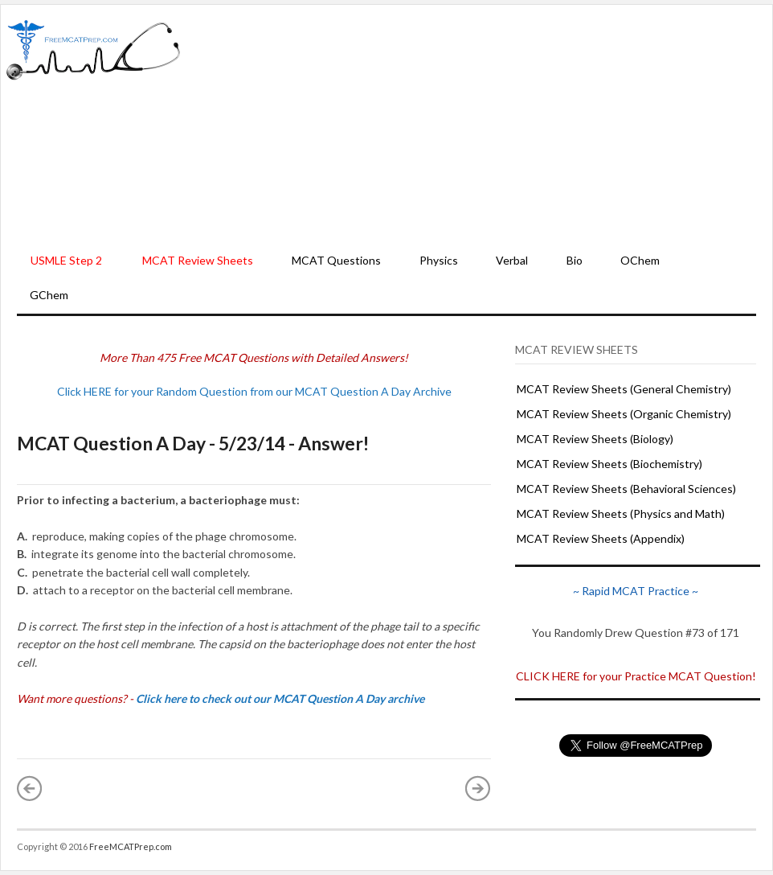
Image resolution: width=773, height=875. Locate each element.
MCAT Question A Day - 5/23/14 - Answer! (193, 443)
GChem (49, 295)
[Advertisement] (476, 125)
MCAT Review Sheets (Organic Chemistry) (624, 414)
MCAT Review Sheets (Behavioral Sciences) (626, 488)
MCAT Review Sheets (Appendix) (601, 538)
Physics (438, 260)
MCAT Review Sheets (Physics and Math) (621, 513)
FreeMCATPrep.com (130, 846)
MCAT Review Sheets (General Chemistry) (624, 389)
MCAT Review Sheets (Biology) (595, 439)
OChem (640, 260)
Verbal (512, 260)
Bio (574, 260)
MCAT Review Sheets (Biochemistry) (609, 463)
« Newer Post (30, 788)
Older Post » (478, 788)
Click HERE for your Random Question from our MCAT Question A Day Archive (254, 391)
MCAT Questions (336, 260)
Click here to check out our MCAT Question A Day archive (280, 698)
